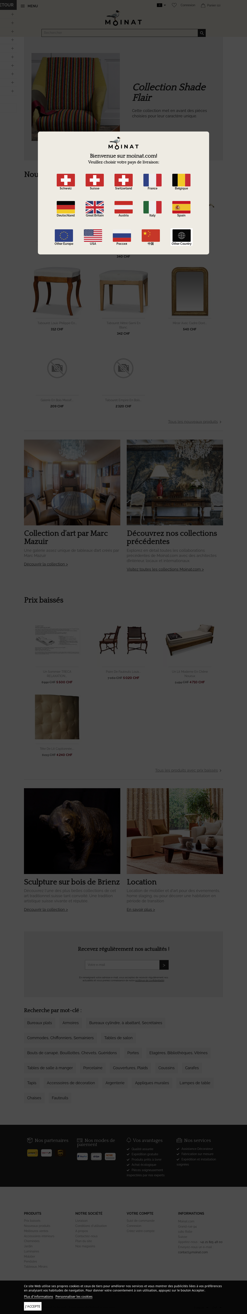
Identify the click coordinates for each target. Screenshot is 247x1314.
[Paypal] (84, 1155)
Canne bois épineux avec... (189, 246)
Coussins (166, 1068)
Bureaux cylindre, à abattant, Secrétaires (125, 1023)
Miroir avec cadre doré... (190, 323)
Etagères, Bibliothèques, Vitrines (178, 1053)
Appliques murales (152, 1083)
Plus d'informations (38, 1296)
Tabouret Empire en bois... (123, 400)
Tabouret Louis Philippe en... (57, 323)
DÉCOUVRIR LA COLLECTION (159, 137)
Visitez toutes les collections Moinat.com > (165, 569)
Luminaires (31, 1251)
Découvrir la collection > (46, 564)
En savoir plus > (141, 909)
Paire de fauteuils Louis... (123, 671)
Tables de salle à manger (50, 1068)
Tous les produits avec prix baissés (189, 770)
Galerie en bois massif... (57, 400)
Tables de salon (118, 1038)
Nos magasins (85, 1246)
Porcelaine (93, 1068)
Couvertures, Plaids (130, 1068)
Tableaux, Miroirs (36, 1266)
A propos (81, 1231)
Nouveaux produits (37, 1226)
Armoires (70, 1023)
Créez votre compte (141, 1231)
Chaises (34, 1098)
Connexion (188, 5)
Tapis (31, 1083)
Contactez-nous (86, 1236)
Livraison (81, 1220)
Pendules (30, 1261)
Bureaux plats (39, 1023)
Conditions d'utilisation (91, 1226)
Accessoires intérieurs (39, 1236)
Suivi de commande (141, 1220)
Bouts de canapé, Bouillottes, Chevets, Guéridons (72, 1053)
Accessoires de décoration (71, 1083)
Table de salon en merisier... (57, 246)
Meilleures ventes (36, 1231)
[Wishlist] (173, 5)
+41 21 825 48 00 (211, 1242)
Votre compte (140, 1213)
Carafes (192, 1068)
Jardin (28, 1246)
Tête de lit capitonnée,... (57, 748)
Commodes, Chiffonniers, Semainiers (60, 1038)
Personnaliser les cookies (73, 1296)
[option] (123, 105)
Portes (133, 1053)
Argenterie (115, 1083)
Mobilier (29, 1256)
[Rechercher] (124, 33)
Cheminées (32, 1241)
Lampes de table (195, 1083)
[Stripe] (98, 1155)
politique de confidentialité (149, 980)
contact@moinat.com (193, 1252)
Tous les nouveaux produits (195, 422)
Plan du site (83, 1241)
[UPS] (62, 1151)
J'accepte (32, 1306)
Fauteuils (60, 1098)
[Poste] (34, 1151)
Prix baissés (32, 1220)
